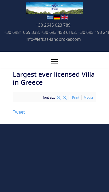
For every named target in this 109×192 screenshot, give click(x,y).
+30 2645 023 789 (53, 25)
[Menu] (54, 61)
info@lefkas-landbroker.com (53, 39)
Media (88, 97)
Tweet (19, 112)
